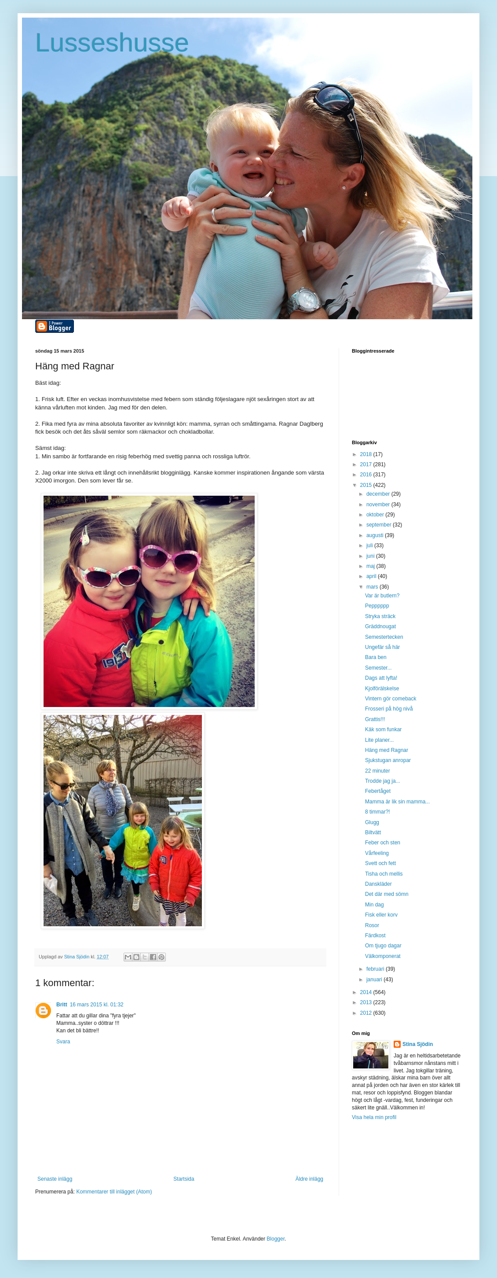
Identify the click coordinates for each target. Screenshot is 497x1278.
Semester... (378, 668)
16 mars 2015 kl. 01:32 (97, 1005)
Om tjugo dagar (383, 946)
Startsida (183, 1179)
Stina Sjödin (417, 1044)
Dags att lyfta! (381, 678)
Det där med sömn (387, 894)
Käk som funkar (383, 729)
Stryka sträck (380, 616)
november (378, 504)
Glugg (372, 822)
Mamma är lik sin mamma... (397, 802)
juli (370, 545)
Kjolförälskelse (382, 688)
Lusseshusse (112, 42)
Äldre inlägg (309, 1179)
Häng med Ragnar (386, 750)
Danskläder (378, 884)
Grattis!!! (375, 719)
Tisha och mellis (384, 874)
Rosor (372, 925)
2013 (366, 1002)
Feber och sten (382, 843)
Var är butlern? (382, 596)
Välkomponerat (383, 956)
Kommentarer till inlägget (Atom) (114, 1192)
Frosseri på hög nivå (389, 709)
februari (376, 969)
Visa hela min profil (374, 1117)
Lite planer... (379, 740)
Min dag (374, 905)
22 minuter (377, 771)
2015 (366, 485)
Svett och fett (380, 863)
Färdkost (375, 935)
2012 (366, 1013)
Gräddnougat (380, 626)
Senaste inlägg (54, 1179)
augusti (375, 535)
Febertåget (378, 791)
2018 (366, 454)
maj (371, 566)
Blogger (276, 1239)
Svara (63, 1042)
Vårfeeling (377, 853)
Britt (61, 1005)
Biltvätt (373, 832)
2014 (366, 992)
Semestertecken (384, 637)
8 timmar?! (377, 812)
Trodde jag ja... (382, 781)
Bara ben (376, 657)
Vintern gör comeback (391, 699)
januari (375, 979)
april (372, 576)
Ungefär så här (382, 647)
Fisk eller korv (381, 915)
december (378, 494)
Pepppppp (377, 606)
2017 (366, 464)
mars (373, 587)
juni (371, 556)
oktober (375, 515)
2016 (366, 474)
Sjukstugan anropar (388, 760)
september (379, 525)
